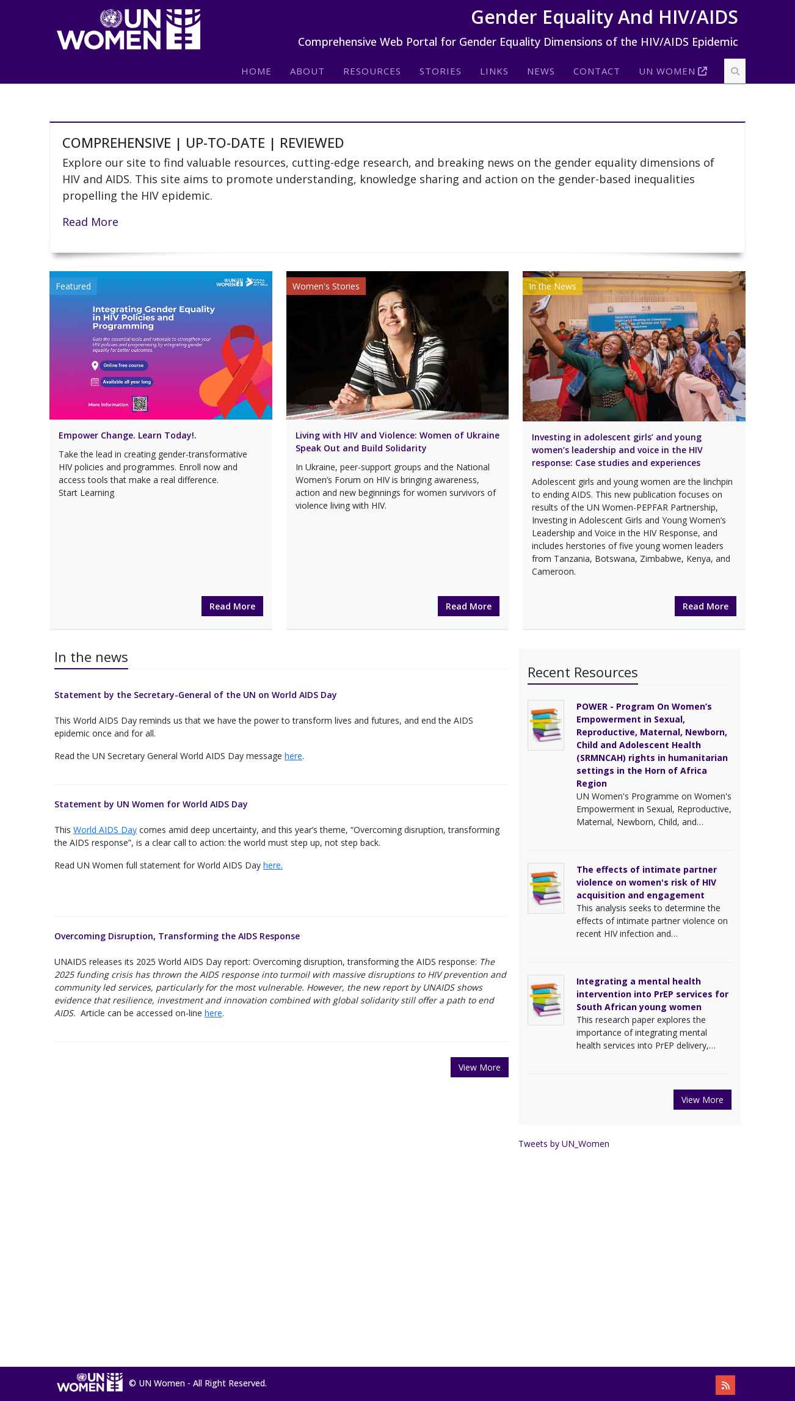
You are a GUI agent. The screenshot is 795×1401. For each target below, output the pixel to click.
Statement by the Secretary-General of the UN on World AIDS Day (195, 694)
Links (494, 71)
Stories (440, 71)
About (307, 71)
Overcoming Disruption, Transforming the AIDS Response (177, 936)
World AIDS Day (105, 829)
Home (256, 71)
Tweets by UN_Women (563, 1143)
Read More (90, 221)
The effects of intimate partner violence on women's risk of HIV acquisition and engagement (646, 882)
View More (480, 1067)
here (293, 756)
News (541, 71)
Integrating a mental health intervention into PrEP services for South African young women (652, 994)
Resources (372, 71)
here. (273, 865)
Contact (596, 71)
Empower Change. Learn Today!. (128, 435)
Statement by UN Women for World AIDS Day (151, 804)
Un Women (667, 71)
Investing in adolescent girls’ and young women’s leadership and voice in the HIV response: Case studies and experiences (617, 449)
